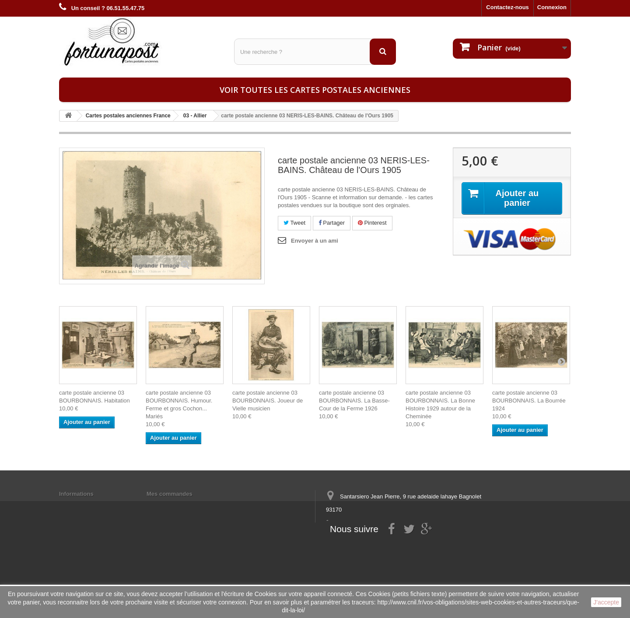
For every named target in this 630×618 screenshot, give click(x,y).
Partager (331, 222)
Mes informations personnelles (188, 505)
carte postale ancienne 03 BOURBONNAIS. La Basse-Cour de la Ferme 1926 (354, 400)
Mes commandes (169, 494)
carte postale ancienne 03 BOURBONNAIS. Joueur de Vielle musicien (267, 400)
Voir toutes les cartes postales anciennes (315, 90)
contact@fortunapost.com (393, 542)
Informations (76, 494)
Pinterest (372, 222)
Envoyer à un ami (314, 240)
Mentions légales (82, 505)
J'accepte (606, 602)
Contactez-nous (507, 7)
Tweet (294, 222)
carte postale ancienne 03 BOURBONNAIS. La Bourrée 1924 (529, 400)
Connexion (552, 7)
